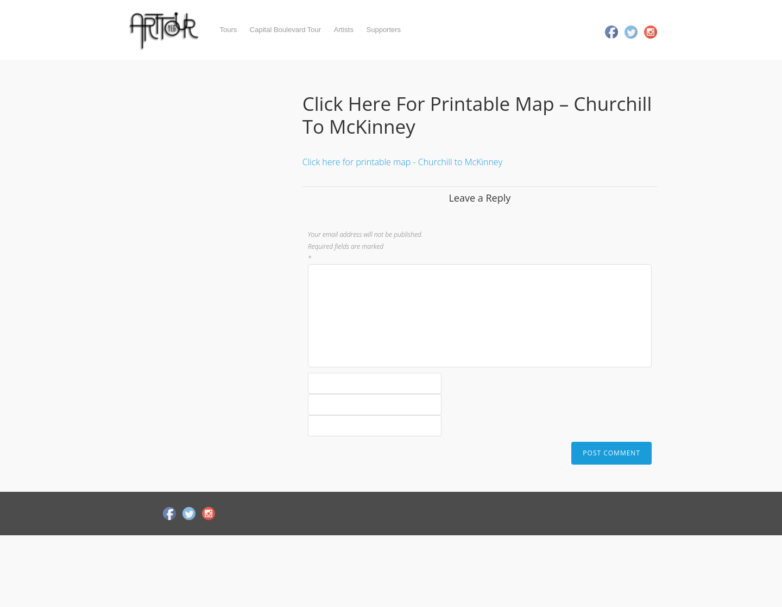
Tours (228, 30)
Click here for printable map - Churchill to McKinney (402, 162)
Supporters (384, 30)
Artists (344, 30)
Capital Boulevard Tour (285, 30)
